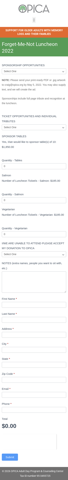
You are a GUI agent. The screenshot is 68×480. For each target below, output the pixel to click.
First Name (9, 298)
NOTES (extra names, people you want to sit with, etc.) (32, 266)
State (6, 358)
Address (8, 328)
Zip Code (8, 373)
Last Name (9, 313)
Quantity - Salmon (13, 194)
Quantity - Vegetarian (14, 228)
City (5, 343)
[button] (34, 20)
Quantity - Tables (12, 160)
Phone (6, 403)
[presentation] (29, 441)
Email (6, 388)
